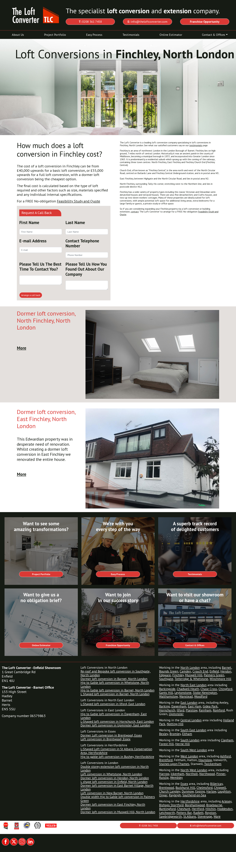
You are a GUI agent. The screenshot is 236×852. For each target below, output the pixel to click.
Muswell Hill (193, 675)
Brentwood (166, 788)
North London (190, 668)
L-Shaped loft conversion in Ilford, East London (113, 704)
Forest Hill (166, 744)
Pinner (220, 774)
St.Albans (189, 816)
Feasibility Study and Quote (78, 201)
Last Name (75, 222)
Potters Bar (184, 813)
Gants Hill (166, 693)
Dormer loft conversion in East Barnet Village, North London (117, 787)
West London (189, 756)
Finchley (178, 675)
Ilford (180, 710)
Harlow (211, 791)
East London (188, 703)
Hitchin (210, 809)
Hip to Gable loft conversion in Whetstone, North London (115, 684)
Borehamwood (195, 805)
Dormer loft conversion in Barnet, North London (114, 679)
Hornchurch (167, 710)
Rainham (205, 710)
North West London (193, 770)
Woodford (200, 696)
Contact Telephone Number (82, 243)
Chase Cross (208, 689)
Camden (185, 671)
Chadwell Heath (188, 689)
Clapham (227, 740)
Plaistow (191, 710)
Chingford (225, 689)
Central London (191, 720)
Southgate (166, 679)
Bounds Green (168, 671)
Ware (217, 816)
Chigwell (220, 788)
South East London (193, 730)
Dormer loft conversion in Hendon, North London (115, 778)
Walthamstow (168, 696)
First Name (29, 222)
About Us (18, 35)
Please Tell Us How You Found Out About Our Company (86, 269)
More (21, 348)
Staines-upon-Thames (174, 764)
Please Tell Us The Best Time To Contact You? (40, 266)
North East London (193, 685)
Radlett (198, 813)
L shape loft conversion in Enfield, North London (114, 782)
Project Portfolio (55, 35)
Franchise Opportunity (118, 645)
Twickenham (212, 764)
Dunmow (188, 791)
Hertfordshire (190, 801)
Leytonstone (182, 693)
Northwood (207, 774)
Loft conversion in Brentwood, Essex (105, 739)
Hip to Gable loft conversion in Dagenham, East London (114, 716)
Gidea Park (210, 706)
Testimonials (131, 35)
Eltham (187, 734)
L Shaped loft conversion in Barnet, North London (115, 694)
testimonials (195, 145)
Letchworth (167, 813)
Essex (184, 784)
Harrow (164, 774)
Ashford (225, 756)
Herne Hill (182, 744)
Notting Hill (175, 724)
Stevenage (205, 816)
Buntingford (167, 809)
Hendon (225, 671)
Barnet (226, 668)
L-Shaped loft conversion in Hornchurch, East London (117, 721)
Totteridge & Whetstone (191, 679)
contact (135, 211)
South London (189, 740)
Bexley (163, 734)
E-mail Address (33, 241)
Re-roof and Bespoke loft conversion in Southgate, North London (116, 673)
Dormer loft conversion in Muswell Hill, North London (118, 812)
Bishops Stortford (171, 805)
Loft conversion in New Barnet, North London (112, 793)
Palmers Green (214, 675)
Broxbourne (214, 805)
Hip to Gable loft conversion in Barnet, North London (117, 690)
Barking (164, 706)
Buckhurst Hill (185, 788)
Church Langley (169, 791)
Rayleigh (175, 795)
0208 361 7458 (90, 22)
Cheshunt (183, 809)
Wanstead (186, 696)
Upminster (176, 714)
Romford (219, 710)
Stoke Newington (205, 693)
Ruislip (164, 778)
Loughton (224, 791)
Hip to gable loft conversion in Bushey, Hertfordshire (117, 757)
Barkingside (167, 689)
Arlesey (226, 801)
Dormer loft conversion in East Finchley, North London (113, 806)
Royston (210, 813)
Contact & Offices (213, 35)
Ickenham (177, 774)
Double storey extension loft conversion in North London (115, 768)
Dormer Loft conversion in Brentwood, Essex (111, 735)
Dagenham (178, 706)
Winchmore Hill (220, 679)
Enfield (214, 671)
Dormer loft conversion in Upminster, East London (115, 725)
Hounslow (205, 760)
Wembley (176, 778)
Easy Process (94, 35)
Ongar (163, 795)
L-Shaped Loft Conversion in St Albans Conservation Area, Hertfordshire (116, 751)
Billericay (216, 784)
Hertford (198, 809)
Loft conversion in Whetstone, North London (111, 774)
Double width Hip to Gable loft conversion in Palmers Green (118, 799)
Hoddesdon (225, 809)
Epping (200, 791)
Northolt (192, 774)
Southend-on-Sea (194, 795)
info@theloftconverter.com (147, 22)
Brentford (165, 760)
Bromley (175, 734)
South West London (193, 750)
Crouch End (200, 671)
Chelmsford (205, 788)
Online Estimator (171, 35)
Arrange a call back (30, 295)
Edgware (165, 675)
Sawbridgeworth (170, 816)
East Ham (194, 706)
